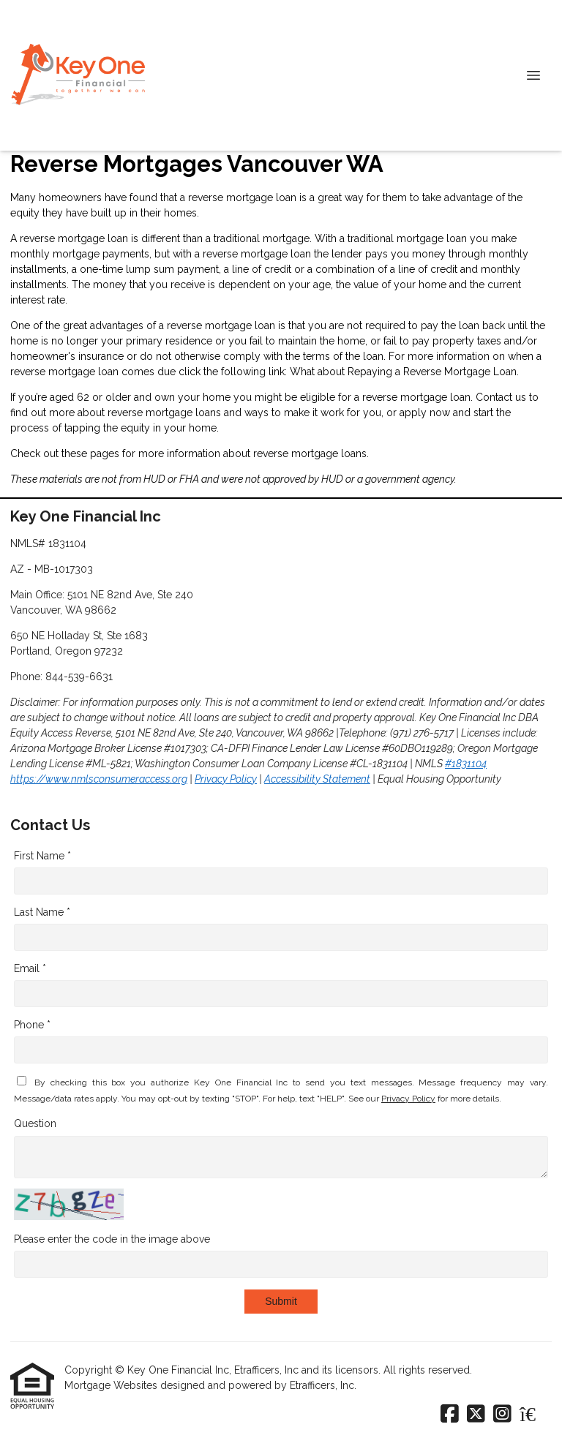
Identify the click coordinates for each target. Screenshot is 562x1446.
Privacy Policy (226, 779)
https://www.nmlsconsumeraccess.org (98, 779)
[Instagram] (502, 1415)
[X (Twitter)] (476, 1415)
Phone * (32, 1025)
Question (35, 1123)
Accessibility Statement (317, 779)
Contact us (501, 397)
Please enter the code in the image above (112, 1239)
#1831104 (466, 763)
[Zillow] (536, 1415)
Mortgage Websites (112, 1385)
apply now (425, 412)
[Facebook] (450, 1415)
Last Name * (42, 912)
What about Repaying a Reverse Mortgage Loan (403, 371)
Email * (30, 968)
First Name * (42, 856)
